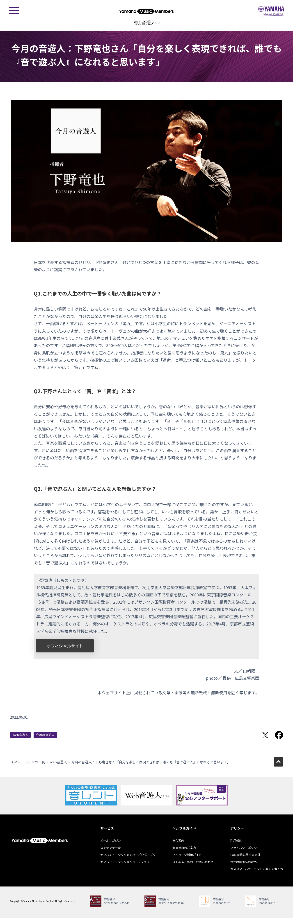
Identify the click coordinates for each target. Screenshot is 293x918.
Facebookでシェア (279, 735)
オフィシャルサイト (65, 646)
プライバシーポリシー (245, 848)
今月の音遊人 (45, 735)
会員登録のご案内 (184, 848)
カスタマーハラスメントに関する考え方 (256, 869)
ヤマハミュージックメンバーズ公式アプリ (128, 855)
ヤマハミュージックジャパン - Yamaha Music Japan (271, 11)
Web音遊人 (20, 735)
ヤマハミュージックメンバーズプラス (125, 862)
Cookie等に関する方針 (245, 855)
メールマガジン (110, 840)
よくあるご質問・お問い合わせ (192, 862)
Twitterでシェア (265, 735)
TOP (13, 762)
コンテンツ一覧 (33, 762)
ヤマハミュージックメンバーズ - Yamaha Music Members (146, 11)
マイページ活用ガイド (187, 855)
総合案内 (178, 840)
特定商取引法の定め (243, 862)
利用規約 (236, 840)
